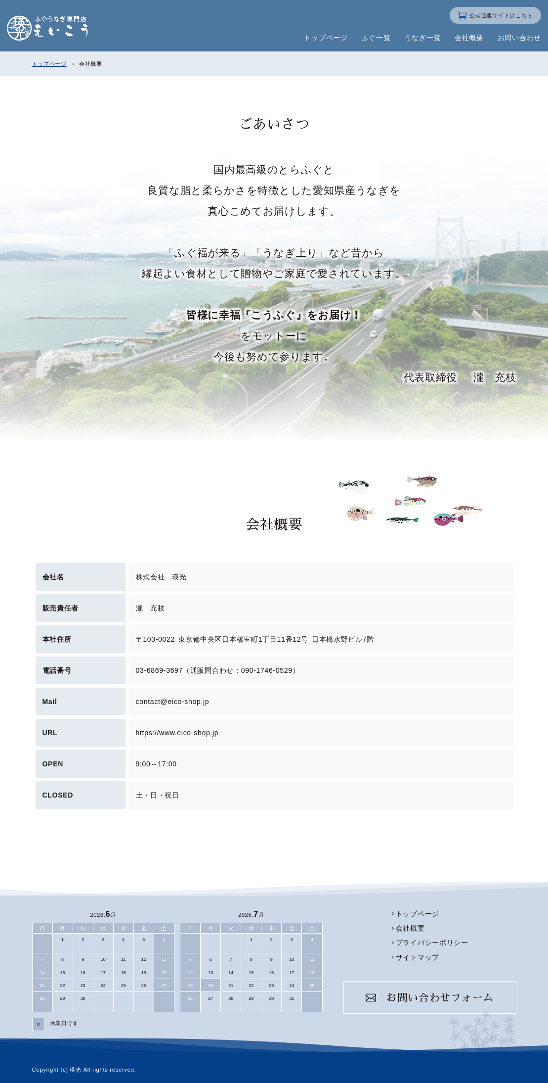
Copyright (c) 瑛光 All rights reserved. (84, 1070)
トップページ (49, 64)
